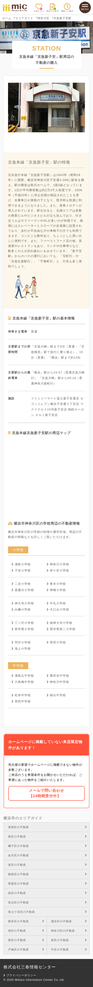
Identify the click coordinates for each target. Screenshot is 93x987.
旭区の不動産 (26, 930)
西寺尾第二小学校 (61, 629)
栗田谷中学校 (58, 675)
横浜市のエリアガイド (22, 818)
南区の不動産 (47, 836)
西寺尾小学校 (22, 629)
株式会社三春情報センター (29, 967)
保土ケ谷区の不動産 (47, 911)
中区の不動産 (69, 949)
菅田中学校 (21, 701)
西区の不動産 (26, 940)
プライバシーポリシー (20, 975)
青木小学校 (56, 583)
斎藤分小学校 (22, 590)
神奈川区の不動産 (69, 930)
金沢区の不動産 (47, 855)
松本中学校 (21, 695)
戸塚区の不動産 (26, 949)
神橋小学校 (56, 590)
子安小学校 (21, 570)
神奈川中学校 (58, 682)
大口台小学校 (58, 609)
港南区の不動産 (47, 827)
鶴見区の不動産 (26, 921)
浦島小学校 (21, 564)
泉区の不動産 (69, 940)
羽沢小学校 (21, 642)
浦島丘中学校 (22, 675)
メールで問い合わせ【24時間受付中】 (46, 793)
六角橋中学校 (22, 682)
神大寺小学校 (22, 603)
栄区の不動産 (47, 864)
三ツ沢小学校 (22, 623)
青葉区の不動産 (47, 883)
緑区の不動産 (47, 893)
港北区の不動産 (47, 902)
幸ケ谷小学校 (58, 570)
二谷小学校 (21, 583)
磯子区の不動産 (47, 846)
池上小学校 (21, 648)
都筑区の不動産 (47, 874)
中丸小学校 (56, 603)
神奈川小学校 (58, 564)
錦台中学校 (56, 695)
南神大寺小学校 (59, 623)
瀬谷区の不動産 (69, 921)
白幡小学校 (21, 609)
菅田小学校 (56, 642)
